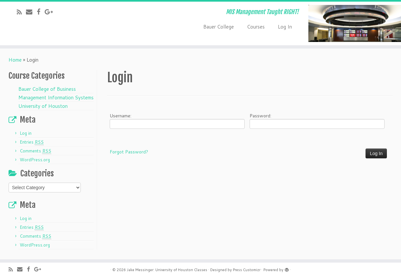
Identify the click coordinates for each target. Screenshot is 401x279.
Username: (177, 120)
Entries (32, 142)
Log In (285, 26)
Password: (317, 120)
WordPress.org (35, 160)
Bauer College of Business (47, 89)
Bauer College (218, 26)
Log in (26, 133)
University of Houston (43, 106)
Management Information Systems (56, 97)
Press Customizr (246, 269)
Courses (256, 26)
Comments (35, 151)
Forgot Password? (129, 152)
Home (15, 59)
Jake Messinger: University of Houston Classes (167, 269)
